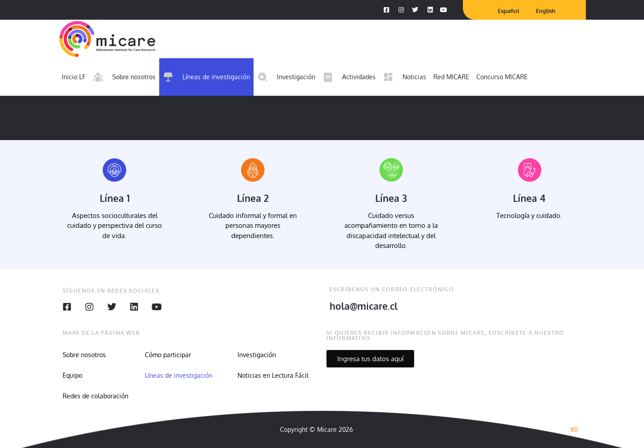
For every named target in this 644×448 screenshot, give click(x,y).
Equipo (72, 375)
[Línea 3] (391, 170)
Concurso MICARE (502, 77)
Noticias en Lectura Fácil (273, 375)
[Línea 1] (114, 170)
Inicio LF (73, 77)
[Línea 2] (253, 170)
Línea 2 (253, 198)
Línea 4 (529, 198)
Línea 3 (391, 198)
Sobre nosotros (84, 354)
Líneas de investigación (178, 375)
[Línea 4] (529, 170)
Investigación (256, 354)
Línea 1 (115, 198)
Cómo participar (168, 354)
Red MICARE (451, 77)
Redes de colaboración (95, 396)
